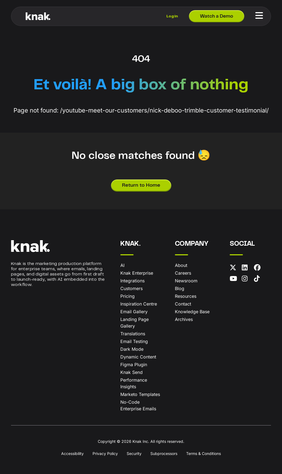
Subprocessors (163, 453)
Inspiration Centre (138, 304)
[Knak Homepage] (38, 16)
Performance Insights (133, 383)
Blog (179, 288)
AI (122, 265)
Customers (131, 288)
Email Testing (134, 341)
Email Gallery (134, 311)
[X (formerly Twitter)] (235, 268)
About (181, 265)
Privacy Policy (105, 453)
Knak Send (131, 372)
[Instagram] (247, 279)
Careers (183, 273)
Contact (183, 304)
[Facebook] (259, 268)
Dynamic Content (138, 357)
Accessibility (72, 453)
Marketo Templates (140, 394)
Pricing (127, 296)
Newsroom (186, 280)
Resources (185, 296)
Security (134, 453)
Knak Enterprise (136, 273)
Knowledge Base (192, 311)
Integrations (132, 280)
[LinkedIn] (247, 268)
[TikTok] (259, 279)
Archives (184, 319)
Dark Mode (131, 349)
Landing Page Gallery (134, 323)
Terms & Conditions (203, 453)
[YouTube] (235, 279)
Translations (132, 333)
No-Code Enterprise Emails (138, 405)
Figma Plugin (133, 364)
